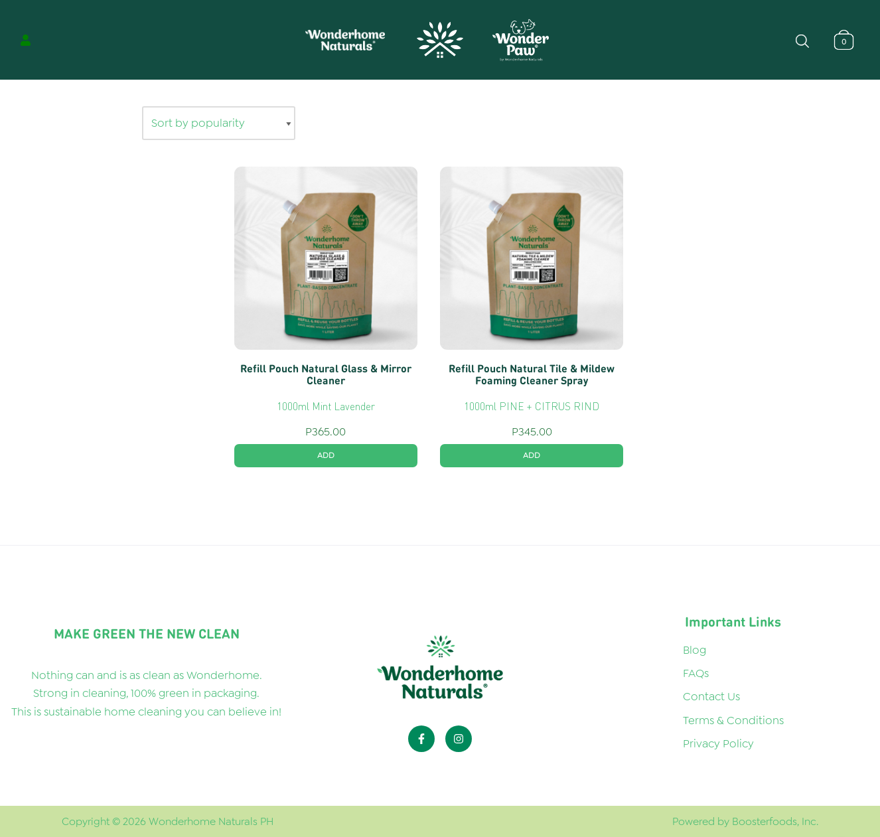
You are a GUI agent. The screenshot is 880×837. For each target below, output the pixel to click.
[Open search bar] (802, 40)
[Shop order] (218, 123)
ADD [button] (325, 455)
